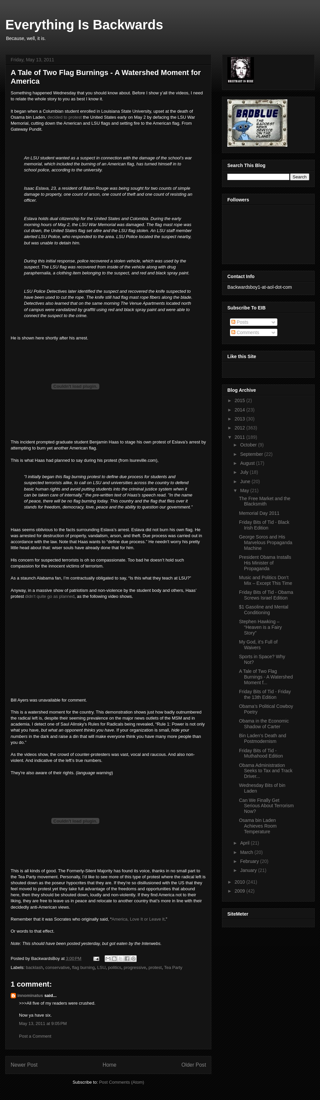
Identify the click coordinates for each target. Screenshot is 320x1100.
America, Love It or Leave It (138, 919)
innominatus (30, 995)
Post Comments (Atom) (121, 1082)
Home (110, 1065)
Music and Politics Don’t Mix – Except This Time (265, 580)
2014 (240, 409)
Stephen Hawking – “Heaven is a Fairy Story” (260, 627)
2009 (240, 891)
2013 (240, 418)
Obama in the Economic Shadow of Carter (264, 723)
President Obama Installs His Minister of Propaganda (265, 563)
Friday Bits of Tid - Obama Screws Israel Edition (266, 595)
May (245, 490)
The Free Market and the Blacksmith (264, 501)
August (248, 463)
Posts (239, 322)
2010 (240, 882)
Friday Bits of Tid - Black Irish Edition (264, 524)
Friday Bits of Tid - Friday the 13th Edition (265, 694)
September (252, 454)
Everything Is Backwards (84, 24)
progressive (135, 967)
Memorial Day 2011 (259, 513)
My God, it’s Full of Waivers (258, 644)
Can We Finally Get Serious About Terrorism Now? (266, 806)
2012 (240, 427)
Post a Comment (35, 1036)
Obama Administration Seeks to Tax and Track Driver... (265, 771)
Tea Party (173, 967)
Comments (245, 332)
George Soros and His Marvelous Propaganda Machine (265, 542)
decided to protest (64, 117)
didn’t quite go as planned (49, 596)
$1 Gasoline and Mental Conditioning (263, 609)
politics (114, 967)
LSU (101, 967)
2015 (240, 400)
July (245, 472)
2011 (240, 437)
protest (155, 967)
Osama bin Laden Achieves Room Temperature (258, 826)
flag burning (83, 967)
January (249, 870)
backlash (34, 967)
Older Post (193, 1065)
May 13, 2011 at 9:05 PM (43, 1023)
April (245, 843)
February (250, 861)
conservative (57, 967)
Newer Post (24, 1065)
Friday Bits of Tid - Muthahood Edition (261, 753)
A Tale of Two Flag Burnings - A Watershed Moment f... (266, 677)
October (249, 444)
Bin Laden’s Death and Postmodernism (262, 738)
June (245, 481)
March (247, 852)
